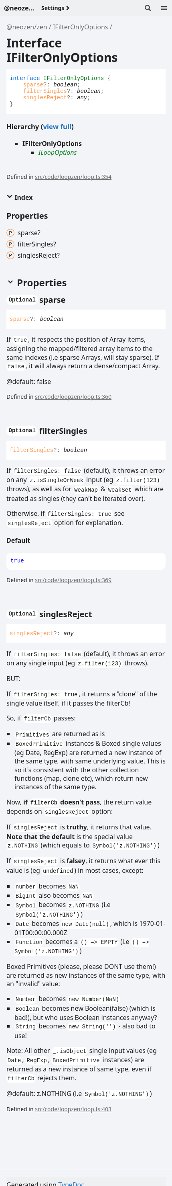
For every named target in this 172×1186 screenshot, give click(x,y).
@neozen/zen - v (19, 8)
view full (57, 126)
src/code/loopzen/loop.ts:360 (73, 396)
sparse (33, 85)
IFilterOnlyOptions (80, 27)
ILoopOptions (57, 152)
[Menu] (164, 8)
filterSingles (45, 91)
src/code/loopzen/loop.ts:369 (73, 580)
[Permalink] (73, 300)
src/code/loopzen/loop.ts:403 (73, 1109)
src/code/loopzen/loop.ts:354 (73, 177)
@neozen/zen (26, 27)
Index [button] (19, 197)
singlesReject (45, 97)
